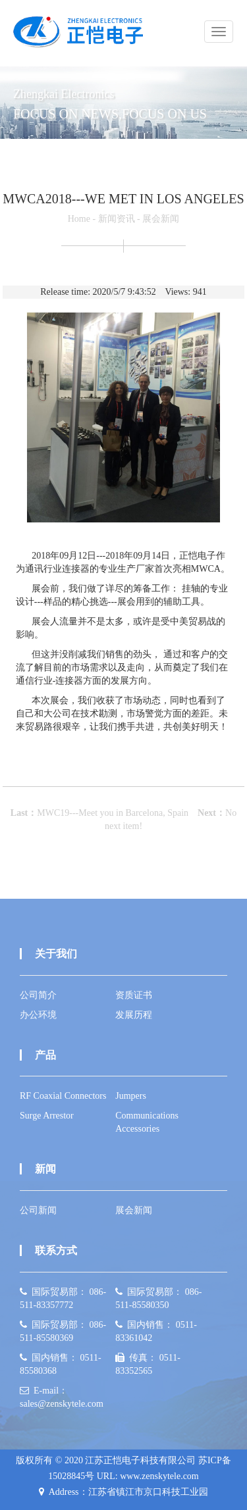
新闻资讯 (116, 219)
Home (79, 219)
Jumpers (130, 1096)
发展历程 (133, 1015)
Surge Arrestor (47, 1115)
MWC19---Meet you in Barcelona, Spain (112, 813)
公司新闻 (38, 1210)
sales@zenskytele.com (61, 1404)
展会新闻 (160, 219)
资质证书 (133, 995)
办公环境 (38, 1015)
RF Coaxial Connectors (63, 1096)
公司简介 (38, 995)
